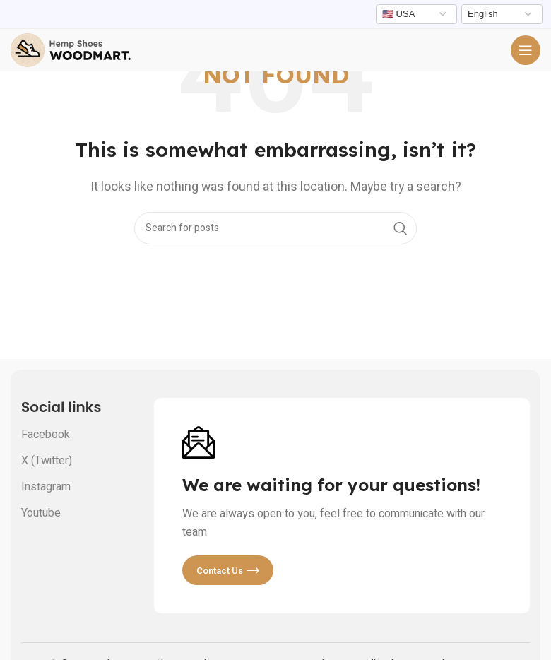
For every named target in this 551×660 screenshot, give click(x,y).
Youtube (41, 513)
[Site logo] (71, 49)
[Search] (275, 228)
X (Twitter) (46, 460)
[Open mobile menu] (525, 50)
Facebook (45, 434)
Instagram (46, 486)
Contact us (227, 570)
